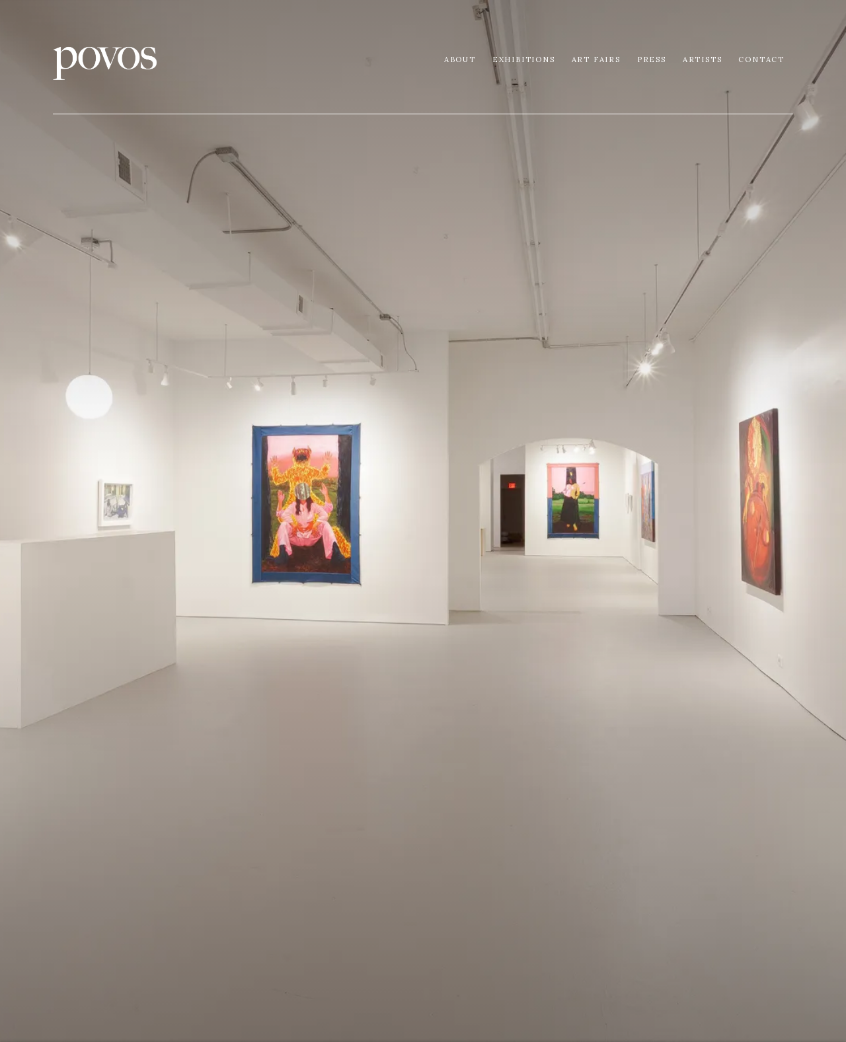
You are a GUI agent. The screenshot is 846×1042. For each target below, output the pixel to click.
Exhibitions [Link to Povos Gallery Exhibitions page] (523, 59)
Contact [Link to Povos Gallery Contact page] (761, 59)
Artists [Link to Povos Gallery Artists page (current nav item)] (702, 59)
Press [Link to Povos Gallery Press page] (651, 59)
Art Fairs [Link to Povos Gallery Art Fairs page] (596, 59)
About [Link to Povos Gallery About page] (460, 59)
